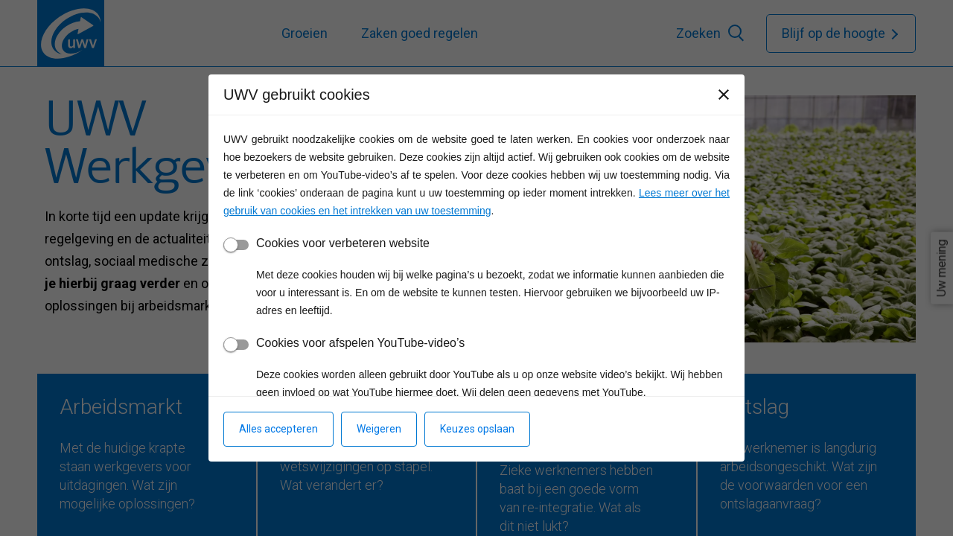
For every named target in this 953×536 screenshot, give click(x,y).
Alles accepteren (278, 429)
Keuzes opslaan (477, 429)
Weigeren (379, 429)
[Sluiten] (724, 94)
